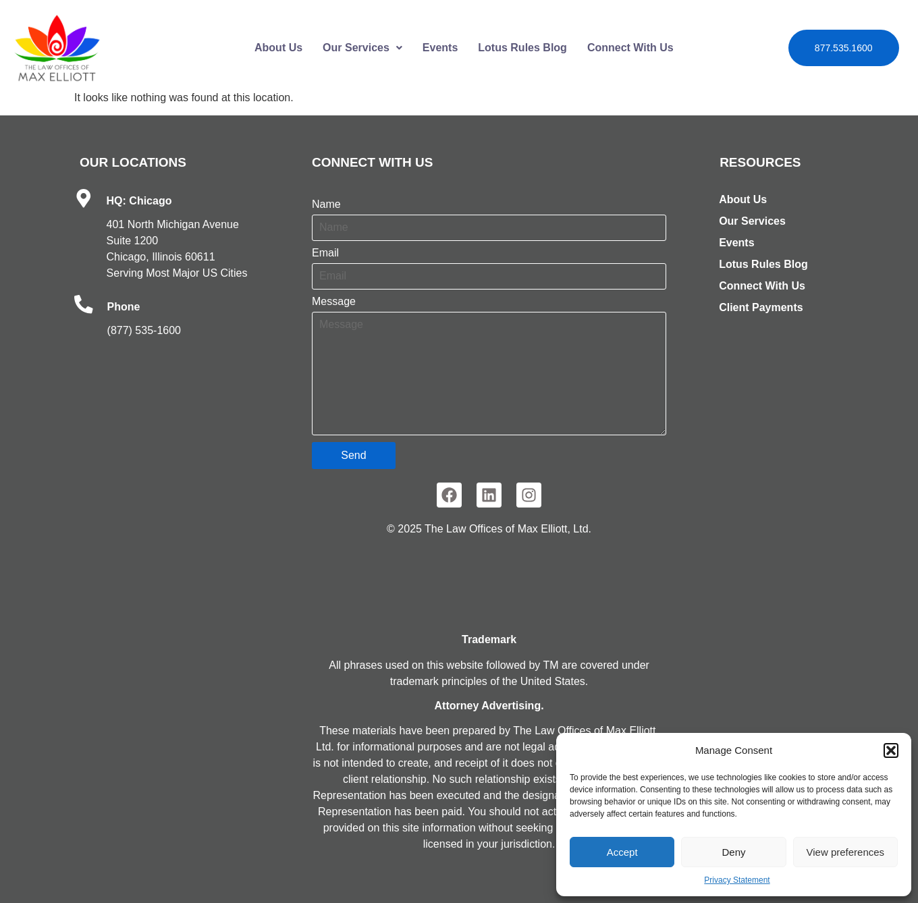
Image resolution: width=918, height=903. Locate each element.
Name (326, 204)
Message (334, 301)
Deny (733, 852)
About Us (278, 47)
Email (325, 253)
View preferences (846, 852)
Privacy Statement (737, 880)
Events (440, 47)
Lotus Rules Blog (522, 47)
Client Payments (761, 307)
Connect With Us (630, 47)
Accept (622, 852)
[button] (891, 750)
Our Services (362, 47)
